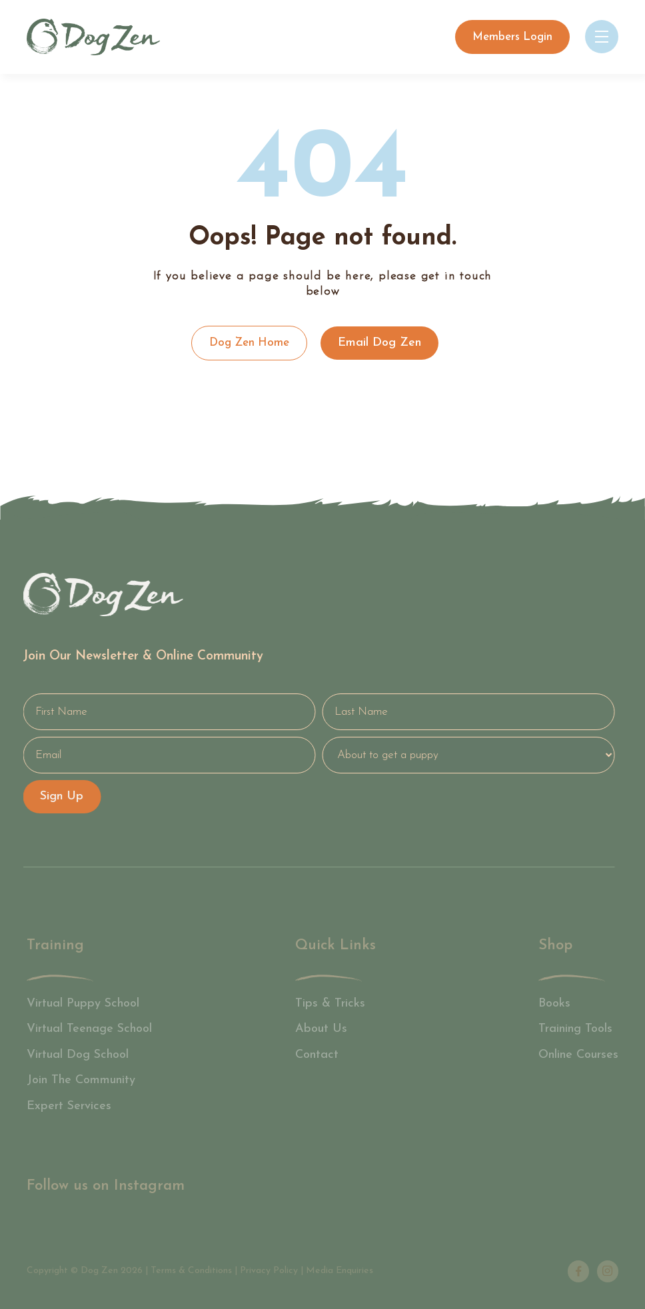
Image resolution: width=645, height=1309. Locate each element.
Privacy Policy (269, 1271)
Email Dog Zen (379, 342)
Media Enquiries (339, 1271)
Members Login (512, 37)
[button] (601, 36)
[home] (93, 37)
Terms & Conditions (191, 1271)
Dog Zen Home (249, 342)
